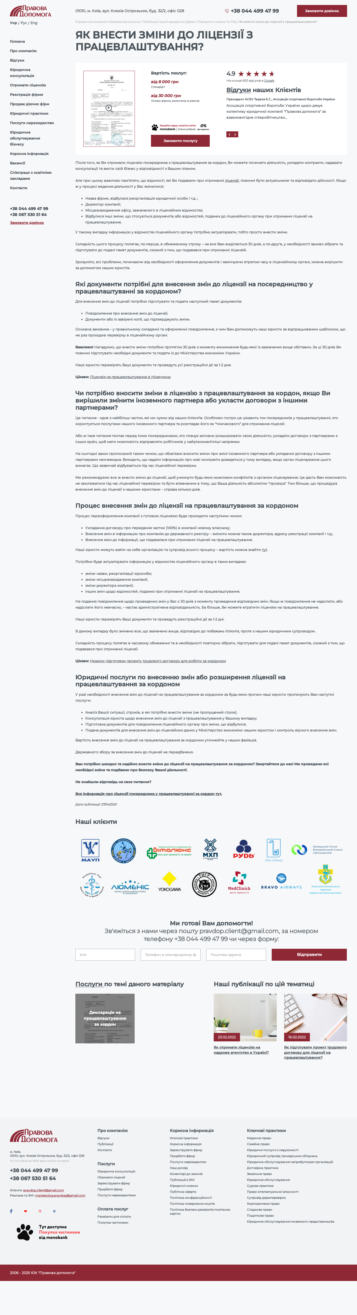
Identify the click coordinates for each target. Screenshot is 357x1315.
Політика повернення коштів (192, 1203)
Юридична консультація (22, 73)
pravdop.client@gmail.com (43, 1190)
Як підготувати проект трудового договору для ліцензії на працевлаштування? (315, 1052)
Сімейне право (258, 1144)
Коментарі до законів (186, 1174)
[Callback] (322, 11)
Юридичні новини (184, 1186)
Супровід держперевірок (266, 1198)
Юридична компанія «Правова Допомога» (107, 22)
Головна (17, 41)
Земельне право (259, 1174)
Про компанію (23, 51)
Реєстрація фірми (26, 94)
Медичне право (259, 1138)
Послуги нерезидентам (32, 123)
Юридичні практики (29, 113)
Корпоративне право (263, 1203)
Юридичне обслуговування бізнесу (25, 138)
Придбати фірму (110, 1189)
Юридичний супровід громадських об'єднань (282, 1156)
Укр (13, 23)
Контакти (18, 188)
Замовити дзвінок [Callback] (27, 222)
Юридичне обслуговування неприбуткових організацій (290, 1162)
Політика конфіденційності (191, 1198)
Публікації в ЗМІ (182, 1180)
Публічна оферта (183, 1192)
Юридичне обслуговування (268, 1180)
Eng (33, 23)
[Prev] (229, 134)
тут (264, 550)
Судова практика (260, 1186)
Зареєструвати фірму (113, 1183)
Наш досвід (179, 1168)
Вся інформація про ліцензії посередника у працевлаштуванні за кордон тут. (148, 794)
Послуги (89, 984)
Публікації (105, 1144)
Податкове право (260, 1215)
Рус (24, 23)
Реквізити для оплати (114, 1216)
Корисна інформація (29, 153)
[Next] (235, 134)
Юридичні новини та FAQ (217, 22)
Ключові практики (184, 1138)
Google (269, 80)
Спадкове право (259, 1209)
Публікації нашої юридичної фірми (168, 22)
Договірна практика (262, 1168)
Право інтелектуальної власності (272, 1192)
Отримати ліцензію (28, 85)
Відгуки (17, 60)
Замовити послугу (180, 141)
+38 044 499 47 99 (255, 11)
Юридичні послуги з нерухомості (272, 1150)
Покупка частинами (112, 1222)
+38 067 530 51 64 (28, 214)
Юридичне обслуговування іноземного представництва (290, 1221)
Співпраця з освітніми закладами (31, 175)
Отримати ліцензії (111, 1177)
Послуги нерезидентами (116, 1195)
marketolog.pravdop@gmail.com (60, 1195)
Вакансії (17, 163)
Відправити (309, 954)
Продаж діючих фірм (29, 104)
